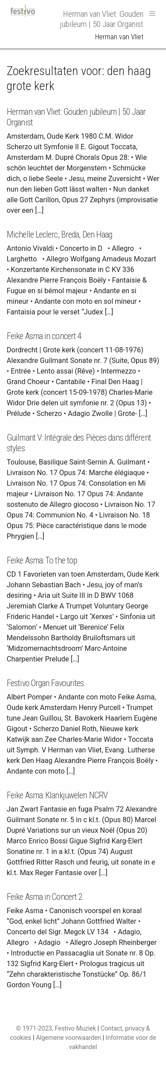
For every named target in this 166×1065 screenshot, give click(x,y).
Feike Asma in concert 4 (44, 336)
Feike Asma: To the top (42, 560)
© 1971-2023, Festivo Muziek (56, 1028)
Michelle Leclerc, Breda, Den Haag (59, 234)
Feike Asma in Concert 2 (44, 896)
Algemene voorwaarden (68, 1037)
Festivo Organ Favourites (45, 683)
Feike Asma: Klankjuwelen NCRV (57, 795)
